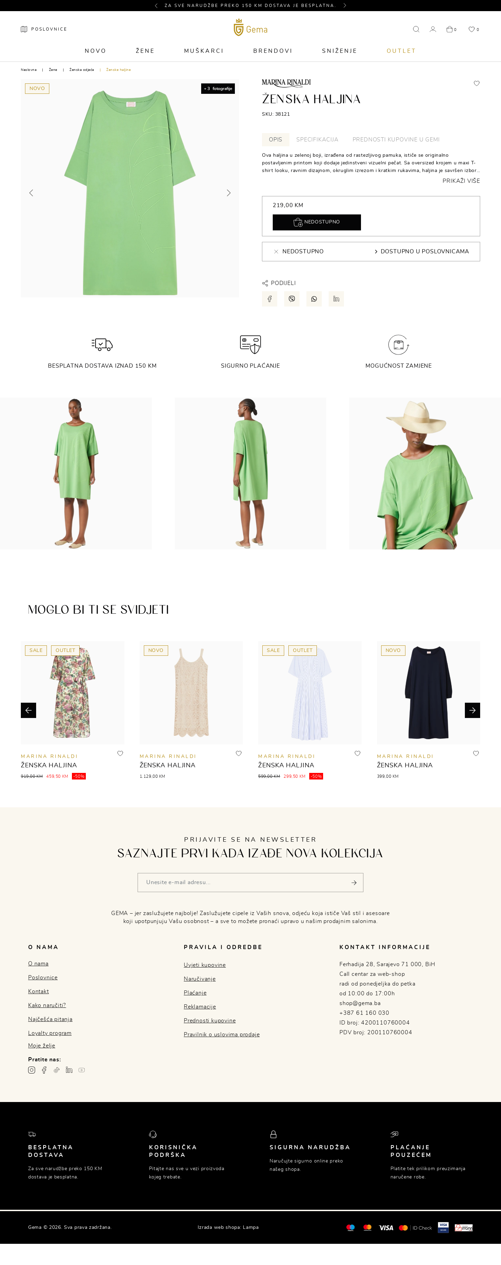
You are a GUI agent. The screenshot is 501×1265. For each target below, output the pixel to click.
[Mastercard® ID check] (415, 1227)
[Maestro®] (367, 1227)
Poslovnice (43, 977)
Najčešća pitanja (50, 1019)
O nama (38, 963)
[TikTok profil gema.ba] (56, 1070)
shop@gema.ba (360, 1003)
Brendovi (273, 51)
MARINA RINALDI (49, 756)
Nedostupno (317, 222)
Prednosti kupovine (210, 1020)
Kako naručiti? (47, 1005)
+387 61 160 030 (364, 1013)
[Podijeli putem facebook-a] (269, 299)
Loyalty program (50, 1033)
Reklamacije (200, 1007)
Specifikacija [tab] (317, 139)
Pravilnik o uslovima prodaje (222, 1034)
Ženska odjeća (81, 70)
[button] (159, 5)
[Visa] (386, 1227)
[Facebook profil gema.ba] (44, 1070)
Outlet (402, 51)
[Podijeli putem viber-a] (291, 299)
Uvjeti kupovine (205, 965)
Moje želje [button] (41, 1045)
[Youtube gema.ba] (81, 1070)
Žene (145, 51)
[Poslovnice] (44, 29)
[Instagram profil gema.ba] (31, 1070)
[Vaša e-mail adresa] (250, 882)
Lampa (251, 1227)
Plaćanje (195, 993)
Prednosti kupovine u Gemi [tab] (396, 139)
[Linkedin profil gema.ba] (69, 1070)
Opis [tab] (275, 139)
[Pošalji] (353, 882)
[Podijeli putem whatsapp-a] (314, 299)
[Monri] (464, 1227)
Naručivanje (200, 979)
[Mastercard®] (350, 1227)
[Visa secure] (443, 1227)
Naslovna (28, 70)
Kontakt (38, 991)
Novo (96, 51)
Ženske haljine (118, 70)
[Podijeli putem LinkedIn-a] (336, 299)
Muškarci (204, 51)
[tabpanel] (371, 168)
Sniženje (340, 51)
